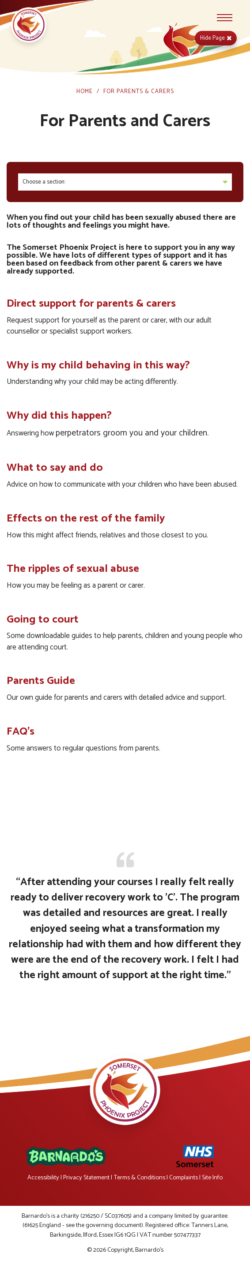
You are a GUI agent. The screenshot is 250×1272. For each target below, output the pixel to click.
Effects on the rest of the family (86, 518)
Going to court (43, 619)
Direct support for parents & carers (91, 303)
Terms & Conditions (139, 1177)
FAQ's (20, 731)
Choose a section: (125, 182)
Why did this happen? (59, 415)
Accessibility (43, 1177)
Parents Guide (41, 681)
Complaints (183, 1177)
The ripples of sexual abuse (73, 569)
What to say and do (55, 468)
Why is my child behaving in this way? (98, 365)
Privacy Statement (86, 1177)
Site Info (212, 1177)
